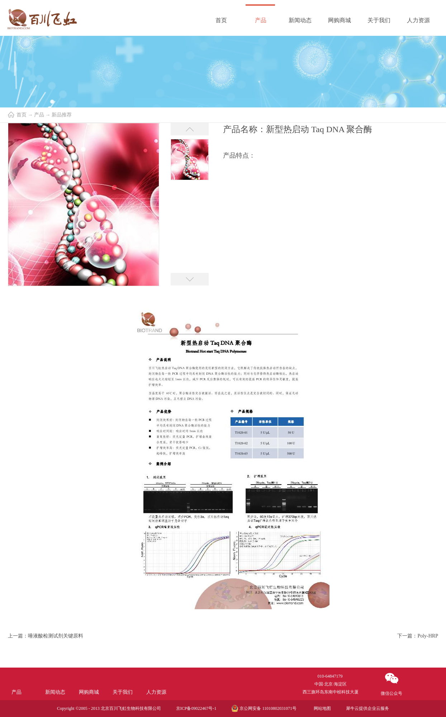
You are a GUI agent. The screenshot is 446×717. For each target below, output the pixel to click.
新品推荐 (62, 114)
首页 (221, 20)
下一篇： (417, 636)
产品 (39, 114)
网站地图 (321, 708)
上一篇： (45, 636)
